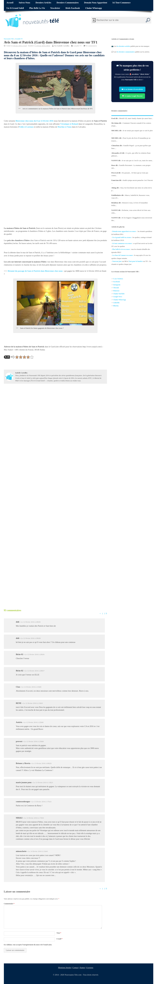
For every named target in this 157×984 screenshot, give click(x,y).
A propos (89, 967)
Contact (75, 967)
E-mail (59, 939)
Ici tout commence (122, 2)
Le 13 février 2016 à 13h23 (43, 782)
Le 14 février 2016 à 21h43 (38, 851)
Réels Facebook (72, 8)
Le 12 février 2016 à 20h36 (30, 622)
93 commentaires (91, 46)
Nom (59, 933)
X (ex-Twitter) (118, 279)
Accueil (10, 2)
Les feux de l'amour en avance (122, 255)
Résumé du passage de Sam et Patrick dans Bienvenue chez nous (35, 271)
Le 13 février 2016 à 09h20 (41, 763)
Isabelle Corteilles (63, 46)
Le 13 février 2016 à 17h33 (41, 802)
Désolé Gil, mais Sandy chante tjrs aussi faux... (136, 118)
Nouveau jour (117, 261)
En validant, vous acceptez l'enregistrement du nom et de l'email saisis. (28, 945)
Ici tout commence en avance (122, 243)
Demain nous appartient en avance (124, 231)
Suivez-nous (24, 2)
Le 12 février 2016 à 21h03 (33, 703)
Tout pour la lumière (136, 261)
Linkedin (116, 303)
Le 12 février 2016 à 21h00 (31, 687)
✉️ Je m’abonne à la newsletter (132, 89)
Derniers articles (43, 2)
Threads (116, 288)
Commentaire (9, 904)
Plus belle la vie (37, 8)
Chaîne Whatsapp (93, 8)
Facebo (115, 282)
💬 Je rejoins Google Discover (132, 96)
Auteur (82, 967)
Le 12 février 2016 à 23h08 (34, 741)
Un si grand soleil (15, 8)
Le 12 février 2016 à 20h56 (34, 654)
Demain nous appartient (95, 2)
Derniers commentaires (68, 2)
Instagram (116, 285)
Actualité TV (19, 39)
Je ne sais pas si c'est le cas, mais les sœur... (137, 160)
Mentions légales (64, 967)
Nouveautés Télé (9, 39)
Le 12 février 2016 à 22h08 (33, 722)
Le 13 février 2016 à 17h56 (34, 818)
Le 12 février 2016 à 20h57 (34, 671)
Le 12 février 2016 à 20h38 (30, 638)
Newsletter (55, 8)
